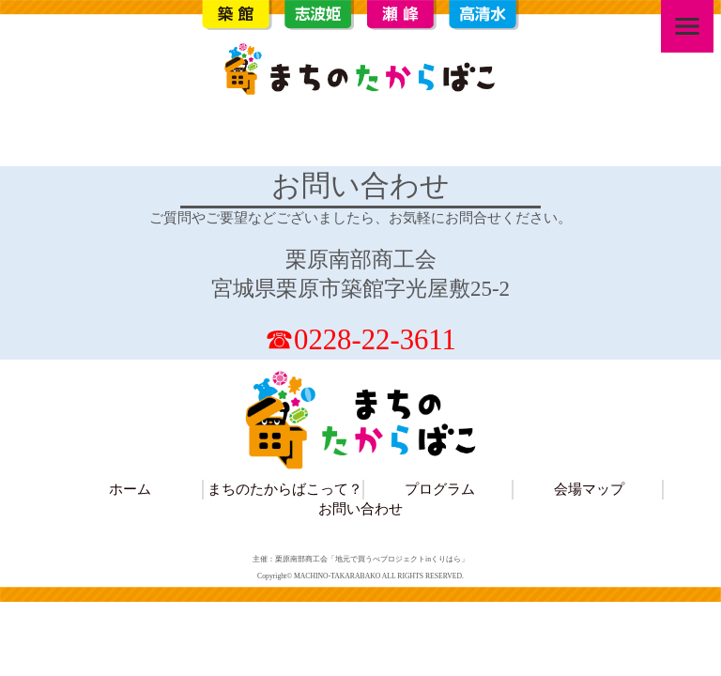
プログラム (440, 489)
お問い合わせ (360, 508)
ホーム (130, 489)
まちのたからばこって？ (284, 489)
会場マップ (589, 489)
